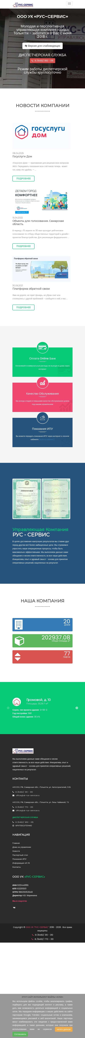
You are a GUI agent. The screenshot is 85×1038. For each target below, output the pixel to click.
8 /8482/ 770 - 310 (24, 807)
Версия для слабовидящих (42, 46)
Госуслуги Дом (22, 156)
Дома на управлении (21, 847)
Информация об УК (21, 863)
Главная (16, 843)
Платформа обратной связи (31, 288)
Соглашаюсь (20, 1034)
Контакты (16, 867)
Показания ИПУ (19, 859)
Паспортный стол (20, 855)
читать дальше (64, 1029)
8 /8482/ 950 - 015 (24, 822)
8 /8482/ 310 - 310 (24, 792)
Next (76, 708)
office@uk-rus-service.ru (28, 795)
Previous (8, 708)
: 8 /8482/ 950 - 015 (42, 60)
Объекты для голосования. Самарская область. (38, 222)
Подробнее (23, 178)
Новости (16, 851)
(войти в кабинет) (46, 439)
